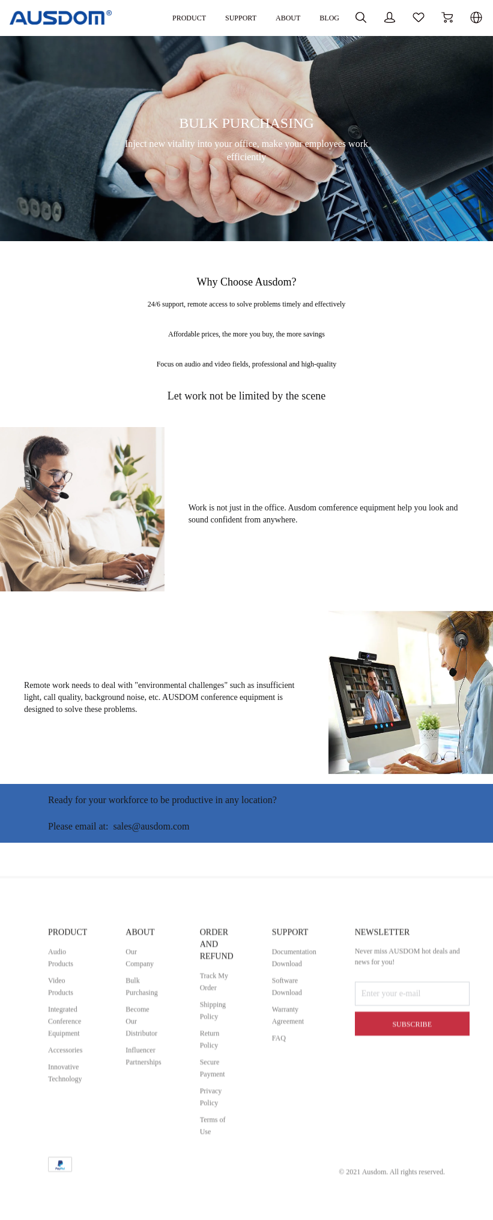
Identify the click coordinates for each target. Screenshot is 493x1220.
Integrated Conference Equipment (67, 1114)
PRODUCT (70, 1026)
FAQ (296, 1131)
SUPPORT (309, 1026)
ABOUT (232, 17)
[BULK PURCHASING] (246, 238)
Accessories (68, 1143)
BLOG (275, 17)
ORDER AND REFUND (230, 1038)
